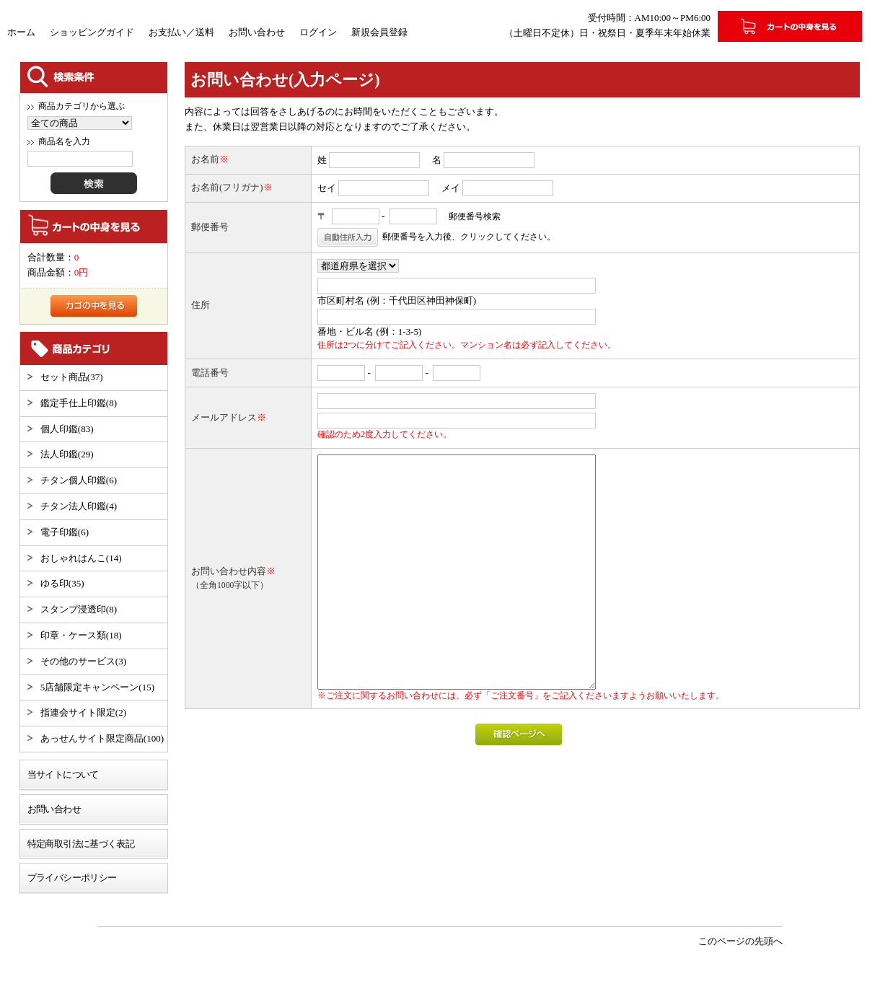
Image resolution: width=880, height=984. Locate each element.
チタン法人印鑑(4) (78, 506)
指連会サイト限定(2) (83, 712)
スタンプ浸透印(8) (78, 609)
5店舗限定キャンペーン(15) (97, 687)
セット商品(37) (71, 377)
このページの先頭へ (740, 941)
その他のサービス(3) (83, 661)
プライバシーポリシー (72, 877)
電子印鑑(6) (64, 532)
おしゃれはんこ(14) (81, 558)
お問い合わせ (257, 32)
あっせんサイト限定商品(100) (102, 738)
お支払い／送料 (181, 32)
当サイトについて (63, 774)
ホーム (21, 32)
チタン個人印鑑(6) (78, 480)
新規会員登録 (379, 32)
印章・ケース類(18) (81, 635)
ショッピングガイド (92, 32)
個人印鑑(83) (67, 428)
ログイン (318, 32)
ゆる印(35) (62, 583)
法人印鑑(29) (67, 454)
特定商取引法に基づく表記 (80, 843)
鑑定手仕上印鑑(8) (78, 402)
